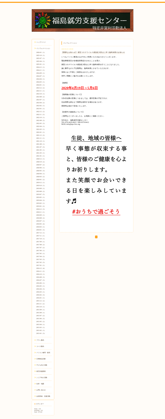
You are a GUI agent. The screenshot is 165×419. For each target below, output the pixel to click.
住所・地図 (39, 384)
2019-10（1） (41, 185)
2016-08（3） (41, 277)
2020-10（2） (41, 162)
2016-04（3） (41, 289)
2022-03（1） (41, 129)
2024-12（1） (41, 67)
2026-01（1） (41, 52)
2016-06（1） (41, 283)
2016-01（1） (41, 298)
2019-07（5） (41, 194)
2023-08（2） (41, 97)
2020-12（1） (41, 159)
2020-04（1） (41, 173)
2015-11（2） (41, 304)
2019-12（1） (41, 182)
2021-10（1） (41, 141)
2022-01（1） (41, 132)
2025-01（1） (41, 64)
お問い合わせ (40, 390)
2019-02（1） (41, 203)
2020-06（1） (41, 168)
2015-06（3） (41, 318)
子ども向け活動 (41, 365)
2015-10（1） (41, 307)
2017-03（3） (41, 259)
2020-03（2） (41, 176)
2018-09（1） (41, 215)
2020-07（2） (41, 165)
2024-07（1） (41, 76)
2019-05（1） (41, 197)
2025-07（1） (41, 58)
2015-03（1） (41, 327)
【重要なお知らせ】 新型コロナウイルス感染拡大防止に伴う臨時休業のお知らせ (93, 52)
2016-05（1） (41, 286)
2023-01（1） (41, 108)
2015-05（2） (41, 321)
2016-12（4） (41, 268)
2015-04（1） (41, 324)
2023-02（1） (41, 105)
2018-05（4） (41, 224)
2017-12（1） (41, 233)
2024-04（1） (41, 79)
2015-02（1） (41, 330)
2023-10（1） (41, 94)
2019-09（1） (41, 188)
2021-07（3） (41, 147)
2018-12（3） (41, 209)
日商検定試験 (40, 359)
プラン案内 (39, 340)
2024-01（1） (41, 85)
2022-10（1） (41, 117)
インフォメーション (42, 48)
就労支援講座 (40, 371)
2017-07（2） (41, 247)
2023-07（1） (41, 100)
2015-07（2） (41, 315)
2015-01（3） (41, 333)
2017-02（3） (41, 262)
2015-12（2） (41, 301)
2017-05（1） (41, 253)
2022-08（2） (41, 120)
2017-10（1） (41, 239)
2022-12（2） (41, 111)
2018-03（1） (41, 227)
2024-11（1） (41, 70)
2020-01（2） (41, 179)
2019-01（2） (41, 206)
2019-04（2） (41, 200)
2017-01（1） (41, 265)
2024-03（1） (41, 82)
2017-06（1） (41, 250)
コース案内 (39, 346)
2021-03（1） (41, 153)
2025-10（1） (41, 55)
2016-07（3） (41, 280)
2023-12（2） (41, 88)
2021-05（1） (41, 150)
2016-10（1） (41, 274)
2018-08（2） (41, 218)
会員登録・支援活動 (42, 396)
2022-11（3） (41, 114)
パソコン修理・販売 (42, 352)
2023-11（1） (41, 91)
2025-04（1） (41, 61)
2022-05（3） (41, 123)
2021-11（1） (41, 138)
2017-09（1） (41, 242)
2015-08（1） (41, 312)
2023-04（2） (41, 103)
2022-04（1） (41, 126)
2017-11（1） (41, 236)
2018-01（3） (41, 230)
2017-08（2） (41, 244)
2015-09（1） (41, 310)
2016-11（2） (41, 271)
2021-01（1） (41, 156)
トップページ (40, 42)
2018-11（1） (41, 212)
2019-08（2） (41, 191)
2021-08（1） (41, 144)
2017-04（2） (41, 256)
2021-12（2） (41, 135)
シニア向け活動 (41, 377)
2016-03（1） (41, 292)
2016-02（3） (41, 295)
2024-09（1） (41, 73)
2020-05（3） (41, 171)
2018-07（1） (41, 221)
